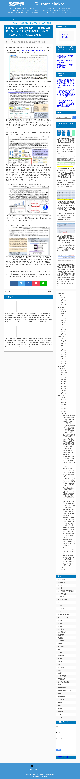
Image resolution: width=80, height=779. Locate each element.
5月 (62, 295)
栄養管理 (61, 635)
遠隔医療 (61, 638)
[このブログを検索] (63, 117)
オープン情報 (62, 594)
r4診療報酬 (61, 579)
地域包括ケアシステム (64, 691)
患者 (59, 649)
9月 (63, 316)
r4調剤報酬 (61, 582)
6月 (63, 323)
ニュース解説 (11, 42)
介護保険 (61, 641)
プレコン (60, 611)
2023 (61, 366)
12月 (63, 309)
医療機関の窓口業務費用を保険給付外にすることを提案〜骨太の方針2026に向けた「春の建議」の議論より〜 (66, 83)
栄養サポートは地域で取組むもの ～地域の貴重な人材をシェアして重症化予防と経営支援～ (69, 521)
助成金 (60, 673)
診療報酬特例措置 (63, 682)
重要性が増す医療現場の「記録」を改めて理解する (68, 557)
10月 (63, 314)
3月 (63, 300)
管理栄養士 (61, 655)
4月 (63, 298)
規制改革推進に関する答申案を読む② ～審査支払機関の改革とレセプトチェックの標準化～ (69, 419)
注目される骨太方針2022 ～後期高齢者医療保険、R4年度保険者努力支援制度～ (69, 472)
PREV (7, 292)
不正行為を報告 (63, 757)
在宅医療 (61, 667)
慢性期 (60, 708)
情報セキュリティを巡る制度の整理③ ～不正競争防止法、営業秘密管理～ (69, 495)
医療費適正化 (62, 632)
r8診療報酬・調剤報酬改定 (66, 591)
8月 (63, 318)
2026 (61, 293)
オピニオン (61, 597)
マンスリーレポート (63, 614)
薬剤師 (60, 717)
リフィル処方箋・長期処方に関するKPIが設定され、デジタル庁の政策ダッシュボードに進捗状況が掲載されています (66, 94)
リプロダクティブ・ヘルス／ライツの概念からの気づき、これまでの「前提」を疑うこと (69, 482)
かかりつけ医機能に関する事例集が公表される (69, 452)
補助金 (60, 705)
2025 (61, 307)
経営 (22, 42)
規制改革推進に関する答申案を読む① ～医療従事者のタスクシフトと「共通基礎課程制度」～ (69, 429)
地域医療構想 (27, 42)
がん (59, 603)
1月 (63, 304)
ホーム (11, 19)
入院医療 (61, 699)
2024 (61, 336)
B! (29, 283)
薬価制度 (61, 711)
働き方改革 (34, 42)
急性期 (60, 658)
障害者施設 (61, 679)
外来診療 (17, 42)
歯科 (59, 670)
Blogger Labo (43, 776)
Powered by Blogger (38, 767)
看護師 (60, 652)
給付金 (60, 661)
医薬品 (60, 620)
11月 (63, 311)
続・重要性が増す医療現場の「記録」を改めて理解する (68, 529)
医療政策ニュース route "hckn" (36, 4)
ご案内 (60, 605)
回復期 (60, 644)
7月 (63, 320)
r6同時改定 (61, 585)
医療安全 (61, 626)
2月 (63, 302)
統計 (59, 693)
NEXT (49, 292)
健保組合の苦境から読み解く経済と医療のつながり (69, 563)
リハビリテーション (63, 617)
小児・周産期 (62, 676)
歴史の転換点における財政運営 (32, 50)
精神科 (60, 685)
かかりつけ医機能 (63, 600)
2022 (61, 395)
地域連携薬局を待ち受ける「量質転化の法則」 (69, 535)
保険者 (40, 42)
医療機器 (61, 629)
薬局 (43, 42)
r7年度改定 (61, 588)
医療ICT (60, 623)
